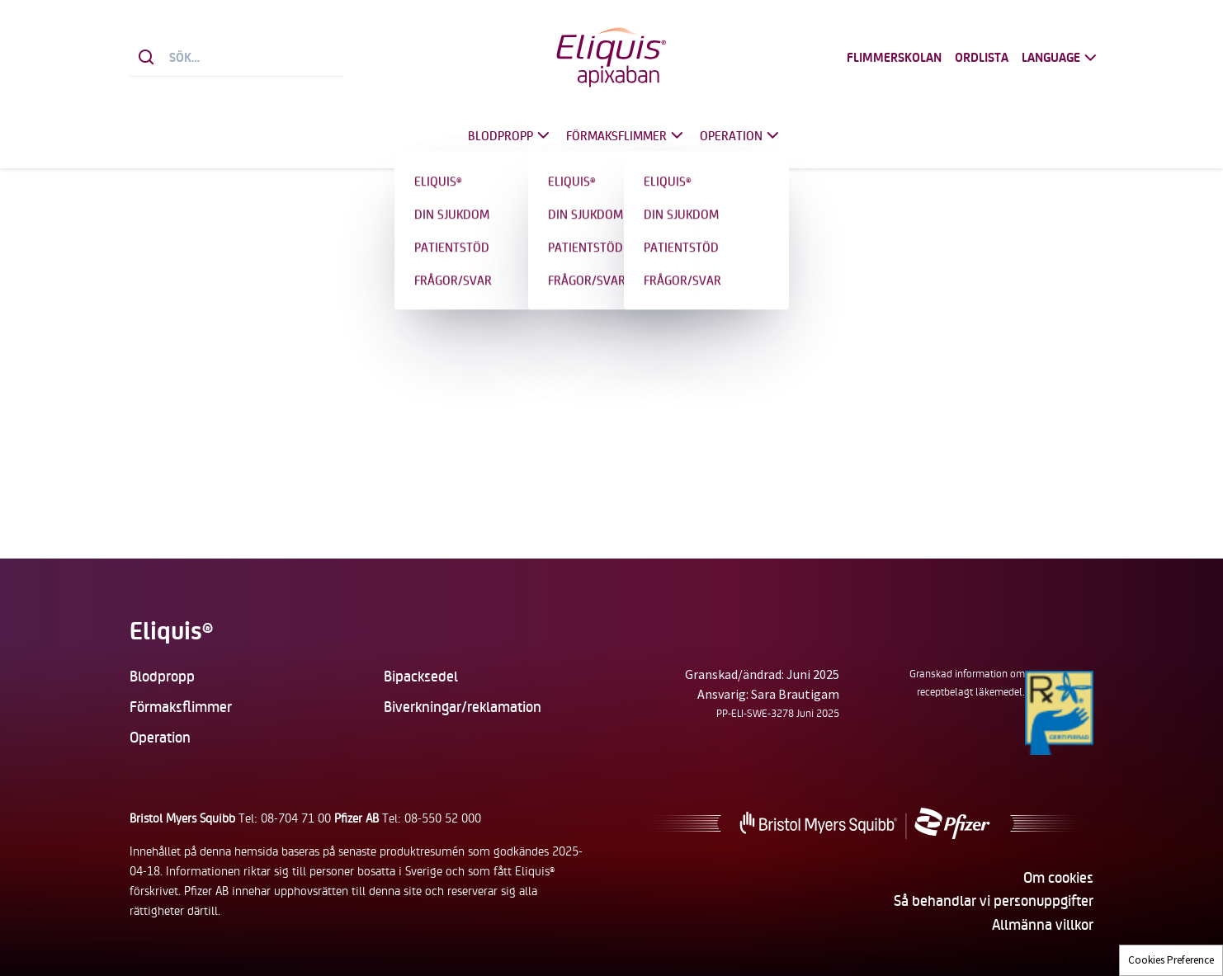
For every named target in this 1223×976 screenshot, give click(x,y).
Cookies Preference (1171, 960)
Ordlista (981, 57)
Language (1061, 58)
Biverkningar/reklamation (462, 706)
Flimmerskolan (894, 57)
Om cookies (1058, 877)
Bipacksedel (421, 675)
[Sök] (146, 58)
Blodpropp (510, 135)
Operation (741, 135)
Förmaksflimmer (626, 135)
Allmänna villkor (1042, 924)
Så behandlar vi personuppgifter (993, 900)
